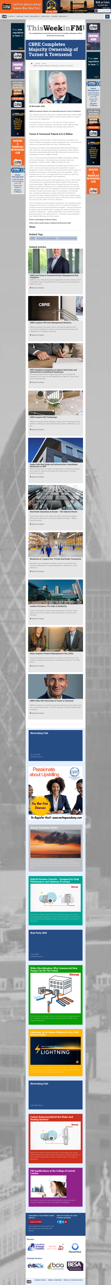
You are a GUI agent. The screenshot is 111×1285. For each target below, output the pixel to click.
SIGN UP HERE (35, 1222)
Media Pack (63, 16)
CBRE (32, 238)
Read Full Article (37, 288)
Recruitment (35, 16)
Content (11, 16)
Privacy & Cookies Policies (73, 1280)
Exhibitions (45, 16)
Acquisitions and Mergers (46, 238)
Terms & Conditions (55, 1280)
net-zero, (68, 180)
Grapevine (20, 16)
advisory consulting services (50, 205)
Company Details (40, 1280)
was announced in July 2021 (49, 122)
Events (27, 16)
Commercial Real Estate (67, 238)
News (44, 63)
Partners (55, 16)
